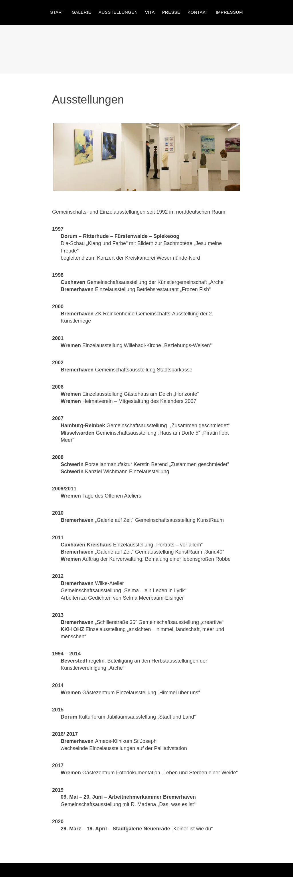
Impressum (229, 12)
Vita (150, 12)
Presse (171, 12)
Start (57, 12)
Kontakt (198, 12)
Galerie (81, 12)
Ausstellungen (118, 12)
